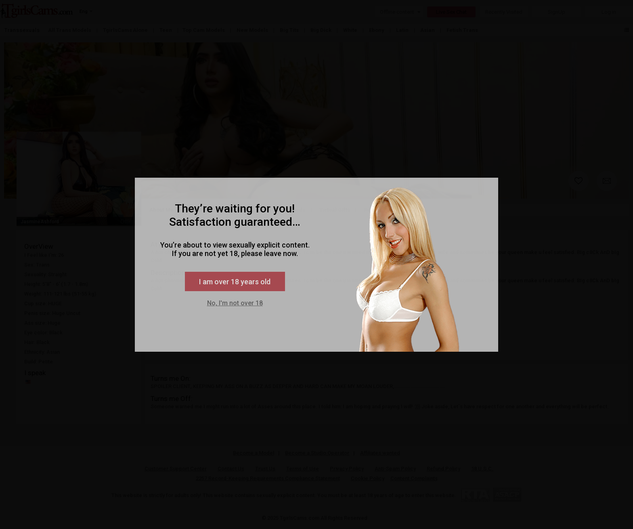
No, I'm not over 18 (235, 303)
